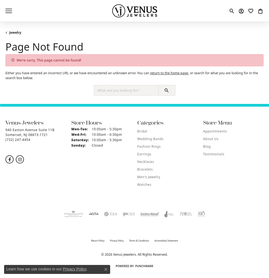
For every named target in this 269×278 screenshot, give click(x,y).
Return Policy (97, 240)
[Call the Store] (17, 139)
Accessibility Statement (166, 240)
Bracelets (145, 169)
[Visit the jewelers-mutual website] (149, 214)
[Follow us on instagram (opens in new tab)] (20, 159)
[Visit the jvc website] (186, 214)
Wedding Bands (150, 139)
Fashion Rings (149, 146)
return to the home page (169, 73)
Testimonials (213, 154)
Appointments (215, 131)
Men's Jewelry (148, 177)
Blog (207, 146)
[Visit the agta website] (93, 214)
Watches (144, 184)
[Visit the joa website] (169, 214)
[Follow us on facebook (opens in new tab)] (9, 159)
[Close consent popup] (105, 269)
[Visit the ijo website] (129, 214)
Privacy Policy (117, 240)
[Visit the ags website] (73, 214)
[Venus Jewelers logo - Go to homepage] (134, 11)
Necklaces (145, 161)
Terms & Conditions (139, 240)
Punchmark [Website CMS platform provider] (144, 266)
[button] (231, 10)
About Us (211, 139)
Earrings (144, 154)
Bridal (142, 131)
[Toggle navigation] (9, 10)
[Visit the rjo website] (201, 214)
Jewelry (15, 32)
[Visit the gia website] (110, 214)
